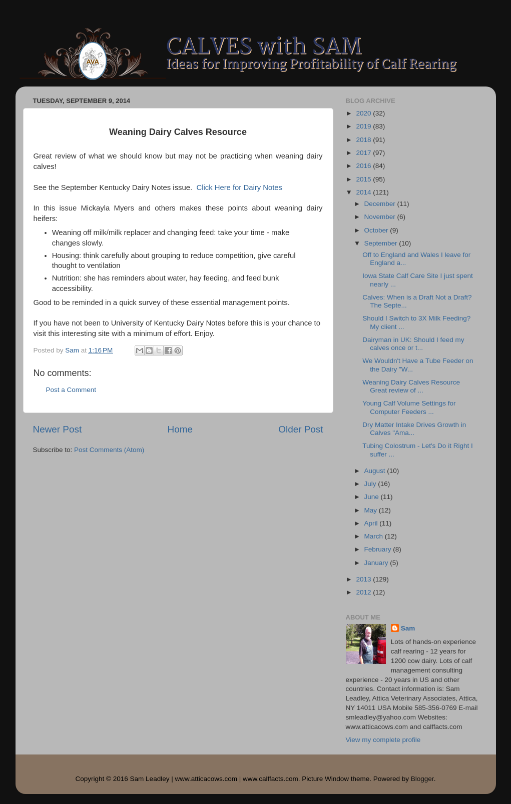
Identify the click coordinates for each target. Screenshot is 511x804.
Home (180, 429)
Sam (408, 628)
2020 (364, 113)
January (377, 562)
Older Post (300, 429)
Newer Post (57, 429)
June (372, 496)
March (374, 536)
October (377, 230)
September (381, 243)
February (378, 549)
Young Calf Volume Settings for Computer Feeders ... (408, 407)
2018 (364, 140)
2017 (364, 152)
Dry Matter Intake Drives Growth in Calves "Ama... (414, 428)
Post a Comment (71, 390)
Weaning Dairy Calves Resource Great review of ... (411, 386)
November (380, 216)
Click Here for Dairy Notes (239, 188)
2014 (364, 192)
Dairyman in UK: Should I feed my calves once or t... (413, 344)
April (372, 523)
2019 (364, 126)
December (380, 204)
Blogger (422, 778)
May (371, 510)
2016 (364, 166)
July (371, 484)
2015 (364, 179)
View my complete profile (383, 740)
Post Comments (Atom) (109, 450)
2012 (364, 592)
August (375, 470)
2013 (364, 579)
